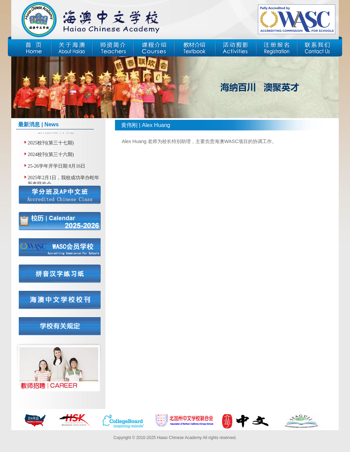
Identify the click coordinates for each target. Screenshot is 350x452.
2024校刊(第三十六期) (51, 154)
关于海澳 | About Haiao (72, 48)
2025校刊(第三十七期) (51, 143)
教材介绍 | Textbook (195, 48)
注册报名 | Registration (277, 48)
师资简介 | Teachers (113, 48)
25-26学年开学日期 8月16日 (56, 166)
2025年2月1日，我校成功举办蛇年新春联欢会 (63, 181)
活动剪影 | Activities (236, 48)
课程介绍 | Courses (154, 48)
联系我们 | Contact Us (318, 48)
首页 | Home (31, 48)
